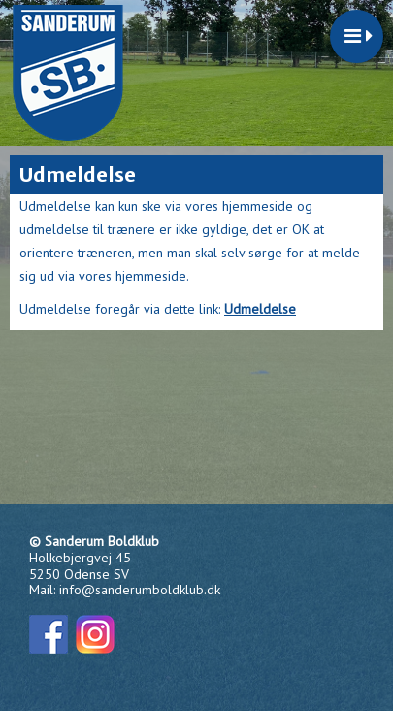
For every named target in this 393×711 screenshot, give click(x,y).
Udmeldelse (260, 309)
